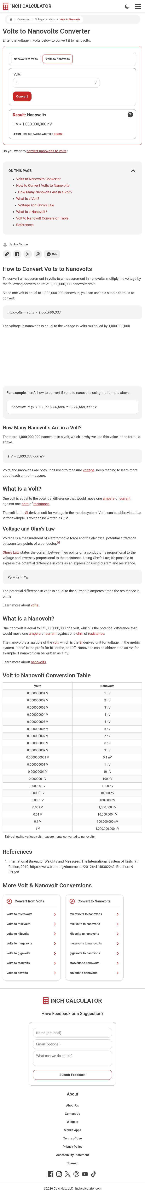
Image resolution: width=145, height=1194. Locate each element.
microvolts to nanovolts (94, 914)
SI (26, 513)
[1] (58, 542)
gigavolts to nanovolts (94, 953)
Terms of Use (72, 1138)
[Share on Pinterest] (38, 254)
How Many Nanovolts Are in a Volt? (45, 192)
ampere (109, 498)
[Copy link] (7, 254)
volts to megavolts (32, 943)
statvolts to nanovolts (94, 963)
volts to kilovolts (32, 934)
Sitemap (72, 1163)
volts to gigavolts (32, 953)
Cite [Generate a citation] (52, 254)
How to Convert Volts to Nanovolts (42, 185)
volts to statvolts (32, 963)
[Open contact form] (130, 114)
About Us (72, 1105)
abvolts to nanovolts (94, 973)
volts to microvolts (32, 914)
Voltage (39, 19)
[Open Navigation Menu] (137, 6)
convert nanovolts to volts (46, 151)
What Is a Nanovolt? (31, 212)
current (124, 498)
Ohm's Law (11, 552)
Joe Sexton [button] (20, 244)
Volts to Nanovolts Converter (38, 179)
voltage (88, 470)
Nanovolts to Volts (26, 59)
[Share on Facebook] (17, 254)
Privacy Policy (72, 1147)
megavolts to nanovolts (94, 943)
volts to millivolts (32, 924)
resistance (41, 504)
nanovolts (38, 662)
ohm (25, 504)
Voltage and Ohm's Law (36, 205)
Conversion (23, 19)
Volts (52, 19)
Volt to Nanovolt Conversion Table (42, 218)
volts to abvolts (32, 973)
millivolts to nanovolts (94, 924)
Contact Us (72, 1114)
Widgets (72, 1122)
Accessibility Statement (72, 1155)
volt (56, 642)
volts (34, 605)
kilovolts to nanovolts (94, 934)
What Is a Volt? (27, 199)
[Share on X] (27, 254)
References (25, 225)
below (58, 133)
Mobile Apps (72, 1130)
